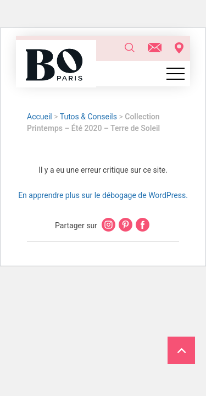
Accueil (39, 116)
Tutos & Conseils (88, 116)
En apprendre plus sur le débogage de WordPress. (103, 195)
